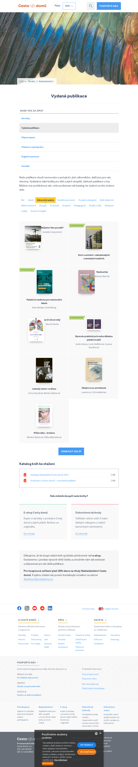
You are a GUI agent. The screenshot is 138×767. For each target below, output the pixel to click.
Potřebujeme (23, 707)
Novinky (25, 118)
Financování (23, 643)
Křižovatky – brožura (44, 432)
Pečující (43, 205)
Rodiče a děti (95, 205)
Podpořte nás (109, 5)
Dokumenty (36, 639)
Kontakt (25, 166)
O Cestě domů (29, 619)
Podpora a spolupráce (32, 146)
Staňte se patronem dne (28, 686)
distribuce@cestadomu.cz (38, 579)
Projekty (35, 635)
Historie (21, 639)
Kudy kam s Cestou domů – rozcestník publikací (53, 480)
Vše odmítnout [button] (87, 752)
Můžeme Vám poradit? (52, 227)
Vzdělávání (99, 643)
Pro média (35, 643)
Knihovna (98, 639)
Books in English (38, 211)
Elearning (115, 639)
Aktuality (22, 635)
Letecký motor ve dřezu (44, 388)
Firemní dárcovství (90, 674)
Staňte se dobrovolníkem (29, 695)
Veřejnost (109, 205)
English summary (30, 156)
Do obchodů (81, 533)
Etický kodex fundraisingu (93, 688)
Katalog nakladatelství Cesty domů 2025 (50, 474)
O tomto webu (88, 608)
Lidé (46, 639)
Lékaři (31, 200)
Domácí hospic (64, 635)
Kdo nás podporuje (90, 684)
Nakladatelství (46, 81)
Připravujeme (28, 137)
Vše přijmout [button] (86, 745)
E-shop (63, 707)
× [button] (100, 733)
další (67, 5)
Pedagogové (80, 205)
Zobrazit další (71, 451)
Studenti (66, 205)
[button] (59, 763)
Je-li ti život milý (52, 319)
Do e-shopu (29, 533)
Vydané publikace (30, 127)
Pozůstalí (54, 205)
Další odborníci (107, 200)
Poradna (62, 639)
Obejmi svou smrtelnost (94, 387)
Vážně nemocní (28, 205)
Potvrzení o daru (89, 678)
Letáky (24, 211)
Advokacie (115, 635)
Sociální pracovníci (66, 200)
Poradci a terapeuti (87, 200)
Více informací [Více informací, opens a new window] (60, 760)
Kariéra (47, 635)
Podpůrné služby (83, 635)
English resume (111, 608)
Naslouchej (102, 271)
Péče (57, 5)
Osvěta (31, 81)
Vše (22, 200)
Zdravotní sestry (45, 200)
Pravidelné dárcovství (27, 677)
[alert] (69, 748)
